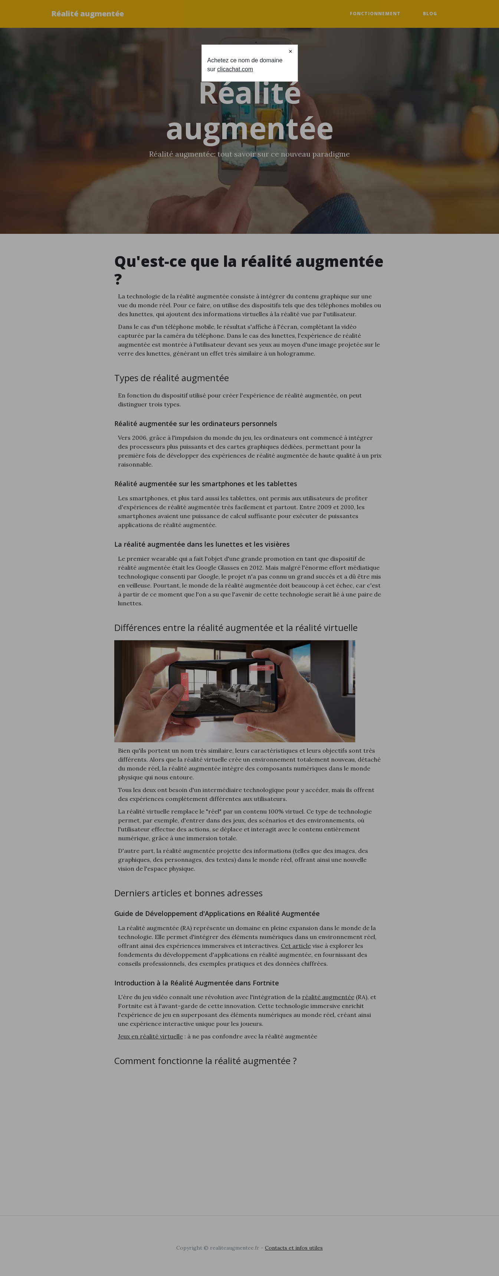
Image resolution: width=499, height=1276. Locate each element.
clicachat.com (235, 69)
